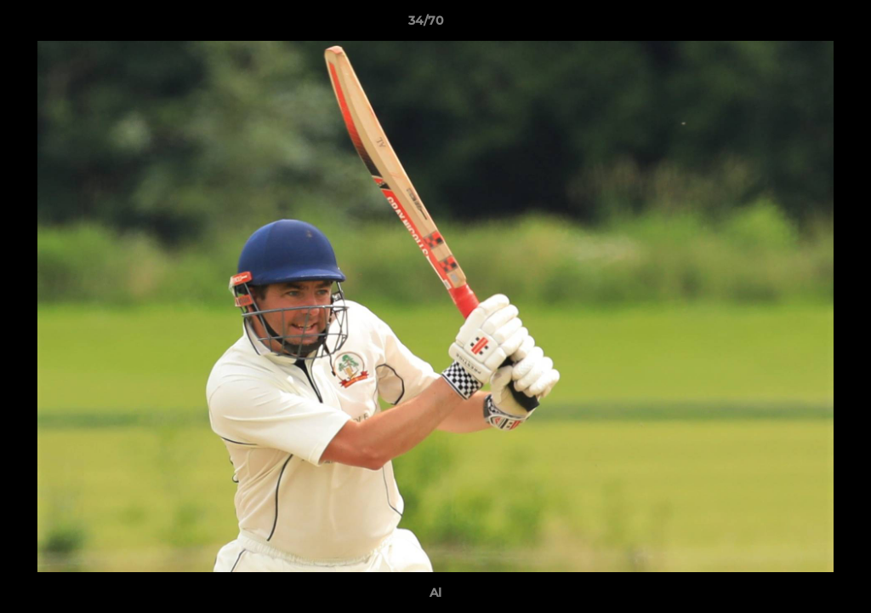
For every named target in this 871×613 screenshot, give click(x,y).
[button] (799, 24)
